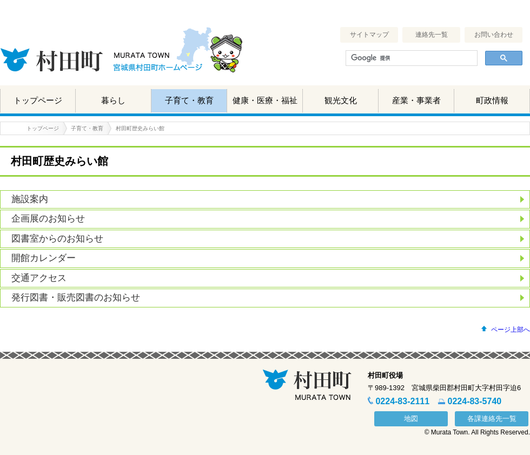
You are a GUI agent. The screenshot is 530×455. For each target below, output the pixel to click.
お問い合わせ (493, 34)
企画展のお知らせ (48, 218)
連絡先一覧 (431, 34)
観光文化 (340, 100)
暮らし (113, 100)
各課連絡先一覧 (491, 418)
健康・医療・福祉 (265, 100)
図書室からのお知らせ (57, 238)
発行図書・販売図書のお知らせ (75, 297)
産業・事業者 (416, 100)
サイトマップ (369, 34)
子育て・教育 (189, 100)
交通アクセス (39, 278)
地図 (411, 418)
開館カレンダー (43, 258)
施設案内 (29, 199)
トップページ (38, 100)
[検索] (410, 58)
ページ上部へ (510, 329)
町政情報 (492, 100)
